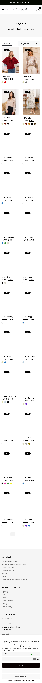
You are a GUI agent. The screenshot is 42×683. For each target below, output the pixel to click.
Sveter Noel (27, 76)
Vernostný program (8, 570)
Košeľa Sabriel (7, 158)
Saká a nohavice (7, 600)
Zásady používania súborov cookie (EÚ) (15, 579)
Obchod (17, 29)
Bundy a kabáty (7, 607)
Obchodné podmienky (9, 561)
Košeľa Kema (27, 277)
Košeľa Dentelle (28, 398)
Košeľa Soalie (28, 237)
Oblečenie (24, 29)
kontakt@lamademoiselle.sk (11, 627)
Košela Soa (6, 438)
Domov (10, 29)
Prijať (21, 665)
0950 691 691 (6, 629)
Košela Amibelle (28, 438)
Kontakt (4, 576)
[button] (39, 637)
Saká (3, 594)
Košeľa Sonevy (7, 197)
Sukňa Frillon (27, 118)
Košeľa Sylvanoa (8, 237)
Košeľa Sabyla (28, 197)
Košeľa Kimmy (7, 477)
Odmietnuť (21, 671)
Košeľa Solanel (28, 158)
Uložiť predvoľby (21, 676)
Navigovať (5, 634)
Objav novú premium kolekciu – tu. (21, 3)
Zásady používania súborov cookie (16, 680)
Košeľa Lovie (27, 520)
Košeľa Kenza (7, 356)
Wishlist (4, 573)
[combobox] (29, 43)
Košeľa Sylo (6, 277)
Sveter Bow (6, 76)
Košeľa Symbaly (7, 317)
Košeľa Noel (6, 118)
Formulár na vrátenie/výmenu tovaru (14, 564)
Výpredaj (5, 591)
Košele (4, 597)
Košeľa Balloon (7, 520)
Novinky (4, 603)
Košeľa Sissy (27, 477)
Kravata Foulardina (9, 396)
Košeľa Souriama (29, 356)
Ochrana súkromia (30, 680)
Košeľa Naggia (28, 317)
